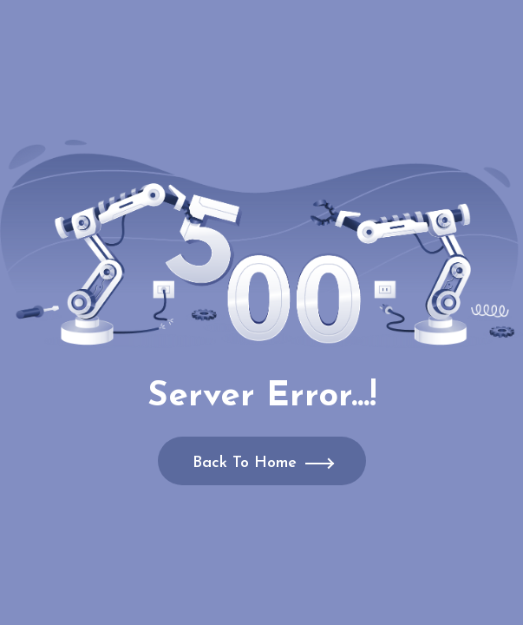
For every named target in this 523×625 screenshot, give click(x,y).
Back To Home (245, 463)
